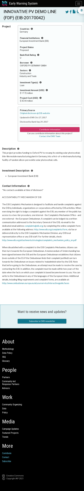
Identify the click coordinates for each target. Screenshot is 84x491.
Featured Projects (10, 433)
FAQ (4, 357)
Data (4, 408)
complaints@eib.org (34, 226)
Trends (5, 437)
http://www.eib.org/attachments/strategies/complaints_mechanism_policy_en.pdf (39, 240)
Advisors (6, 388)
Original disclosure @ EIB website (35, 113)
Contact (5, 457)
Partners (6, 377)
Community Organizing (12, 404)
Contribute (6, 453)
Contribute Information (49, 129)
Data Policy (7, 353)
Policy (5, 412)
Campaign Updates (10, 429)
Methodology (8, 349)
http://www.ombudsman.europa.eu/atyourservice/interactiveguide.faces (35, 283)
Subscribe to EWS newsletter (42, 321)
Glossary (6, 361)
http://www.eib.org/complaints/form (50, 229)
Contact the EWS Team (49, 136)
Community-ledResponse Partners (10, 383)
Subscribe (6, 461)
